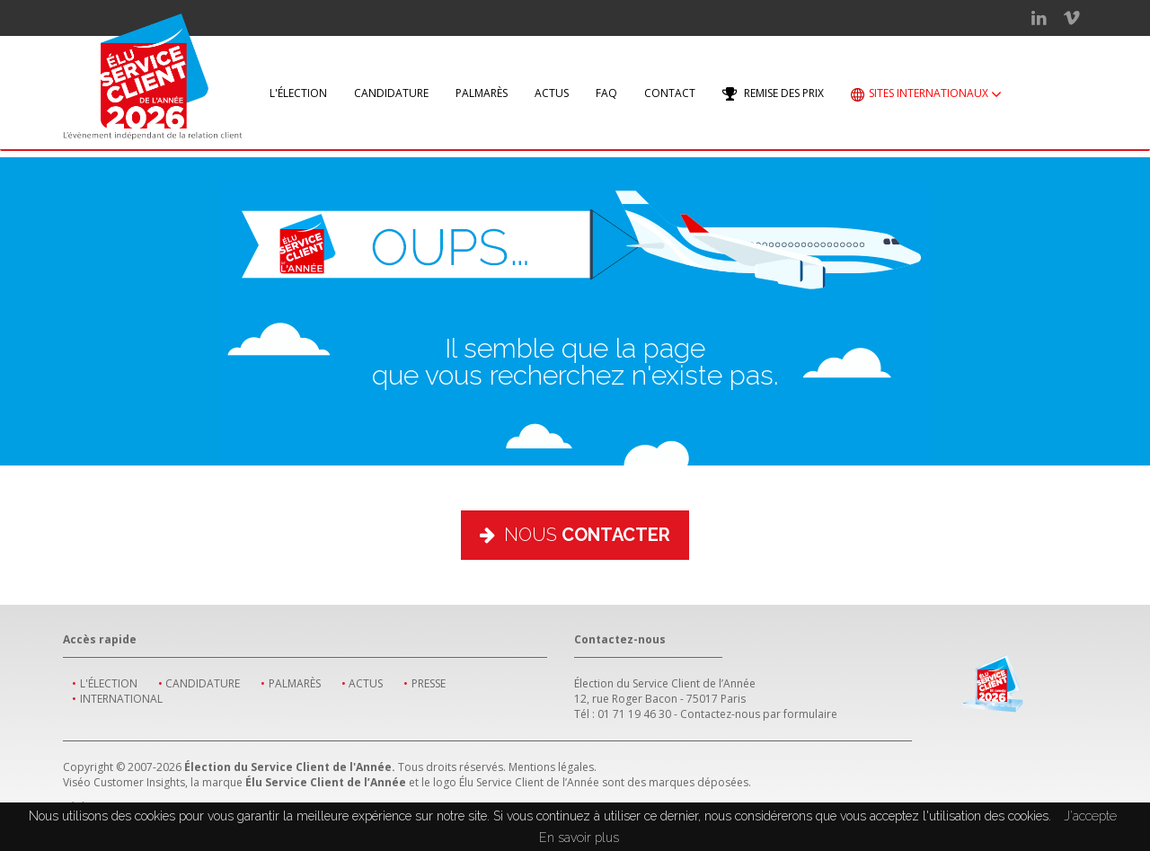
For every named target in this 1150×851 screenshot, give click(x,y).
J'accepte (1090, 816)
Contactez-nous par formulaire (758, 714)
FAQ (606, 93)
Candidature (391, 93)
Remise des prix (773, 94)
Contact (669, 93)
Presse (428, 683)
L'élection (298, 93)
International (121, 698)
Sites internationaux (926, 95)
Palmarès (482, 93)
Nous (575, 534)
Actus (552, 93)
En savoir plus (579, 837)
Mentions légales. (553, 767)
